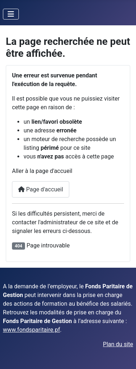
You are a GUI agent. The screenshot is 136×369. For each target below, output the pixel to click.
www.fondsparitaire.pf (31, 329)
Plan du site (118, 344)
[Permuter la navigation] (11, 14)
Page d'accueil (40, 189)
